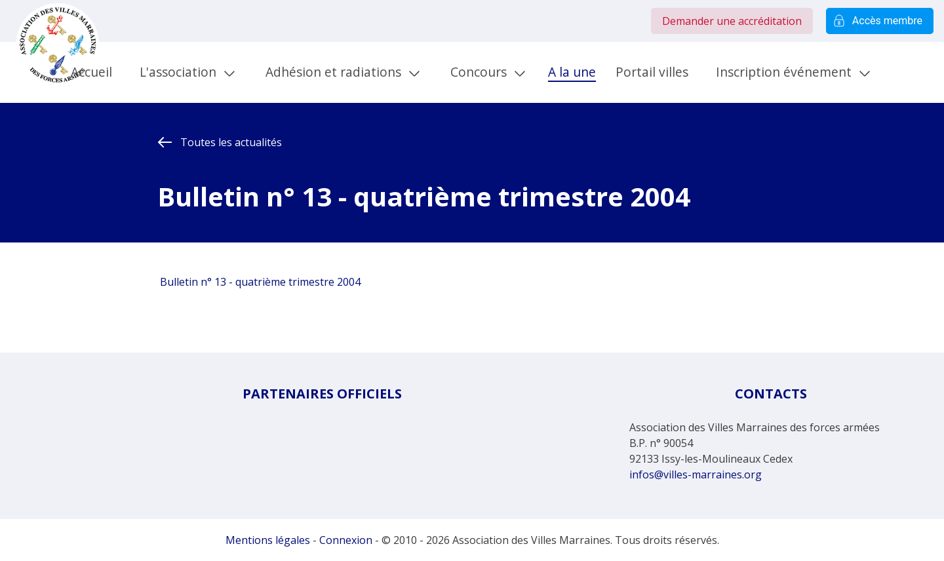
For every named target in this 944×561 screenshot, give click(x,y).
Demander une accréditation (732, 21)
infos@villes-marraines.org (695, 474)
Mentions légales (268, 540)
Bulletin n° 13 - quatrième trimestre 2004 (259, 282)
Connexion (345, 540)
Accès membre (879, 21)
